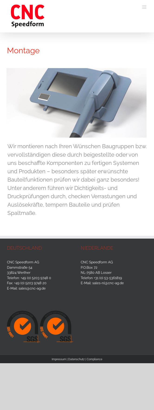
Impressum (59, 359)
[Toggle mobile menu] (144, 7)
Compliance (94, 359)
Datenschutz (76, 359)
